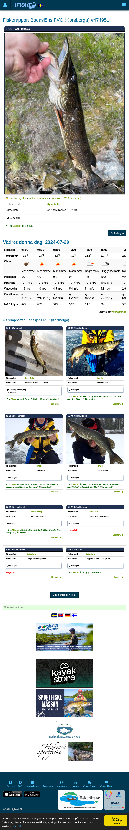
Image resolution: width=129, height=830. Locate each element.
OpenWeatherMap (118, 312)
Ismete (100, 378)
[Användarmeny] (5, 5)
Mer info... (18, 826)
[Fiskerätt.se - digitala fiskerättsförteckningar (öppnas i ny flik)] (80, 800)
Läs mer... (56, 404)
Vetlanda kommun (38, 198)
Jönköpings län (18, 198)
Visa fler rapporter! (64, 594)
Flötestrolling (36, 512)
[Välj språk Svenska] (54, 615)
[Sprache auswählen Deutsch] (67, 615)
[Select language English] (61, 615)
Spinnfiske (53, 204)
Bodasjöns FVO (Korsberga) (66, 198)
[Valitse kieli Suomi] (74, 615)
